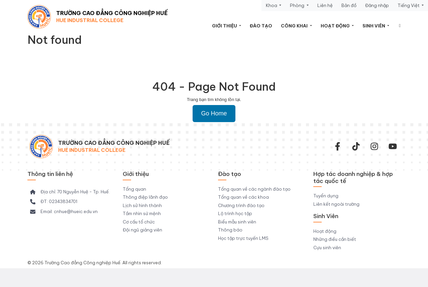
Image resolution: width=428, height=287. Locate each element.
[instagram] (374, 146)
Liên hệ (325, 5)
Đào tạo (261, 25)
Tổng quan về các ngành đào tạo (254, 189)
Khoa (272, 5)
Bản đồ (348, 5)
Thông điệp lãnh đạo (145, 197)
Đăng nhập (377, 5)
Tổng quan (134, 189)
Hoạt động (336, 25)
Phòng (297, 5)
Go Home (214, 113)
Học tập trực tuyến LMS (243, 238)
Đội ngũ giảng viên (142, 229)
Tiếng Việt (409, 5)
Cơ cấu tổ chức (139, 221)
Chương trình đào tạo (241, 205)
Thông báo (230, 229)
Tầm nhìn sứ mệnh (142, 213)
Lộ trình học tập (235, 213)
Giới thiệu (225, 25)
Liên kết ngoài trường (336, 204)
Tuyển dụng (325, 195)
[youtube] (393, 146)
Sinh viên (374, 25)
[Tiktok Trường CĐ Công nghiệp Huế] (356, 146)
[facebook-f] (337, 146)
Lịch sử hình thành (142, 205)
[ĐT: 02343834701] (53, 201)
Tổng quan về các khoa (243, 197)
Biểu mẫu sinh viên (237, 221)
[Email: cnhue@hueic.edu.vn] (64, 211)
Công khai (295, 25)
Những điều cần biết (334, 239)
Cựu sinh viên (327, 247)
